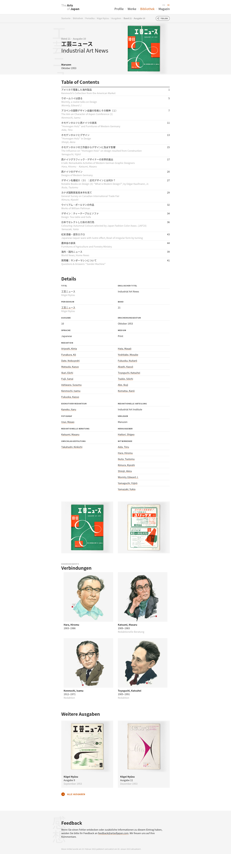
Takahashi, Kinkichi (71, 447)
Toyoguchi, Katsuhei (129, 372)
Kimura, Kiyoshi (126, 465)
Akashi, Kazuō (125, 366)
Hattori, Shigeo (126, 434)
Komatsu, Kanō (126, 391)
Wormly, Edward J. (128, 477)
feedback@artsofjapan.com (113, 833)
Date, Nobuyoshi (70, 360)
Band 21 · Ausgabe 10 (134, 18)
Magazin (164, 9)
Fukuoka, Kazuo (70, 397)
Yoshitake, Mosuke (128, 354)
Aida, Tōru (123, 447)
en (163, 5)
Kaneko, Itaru (68, 409)
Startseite (66, 18)
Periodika (90, 18)
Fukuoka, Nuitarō (127, 360)
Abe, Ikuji (123, 385)
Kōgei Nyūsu (103, 18)
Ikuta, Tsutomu (126, 459)
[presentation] (55, 8)
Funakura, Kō (68, 354)
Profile (119, 9)
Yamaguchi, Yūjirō (127, 483)
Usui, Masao (67, 422)
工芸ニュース (68, 307)
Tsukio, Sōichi (125, 378)
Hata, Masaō (124, 348)
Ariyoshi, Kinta (69, 348)
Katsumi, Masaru (70, 434)
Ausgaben (116, 18)
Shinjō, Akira (125, 471)
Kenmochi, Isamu (70, 391)
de (168, 5)
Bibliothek (147, 9)
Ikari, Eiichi (67, 372)
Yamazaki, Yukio (127, 489)
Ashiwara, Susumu (71, 385)
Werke (132, 9)
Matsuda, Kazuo (70, 366)
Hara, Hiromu (125, 453)
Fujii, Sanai (67, 378)
